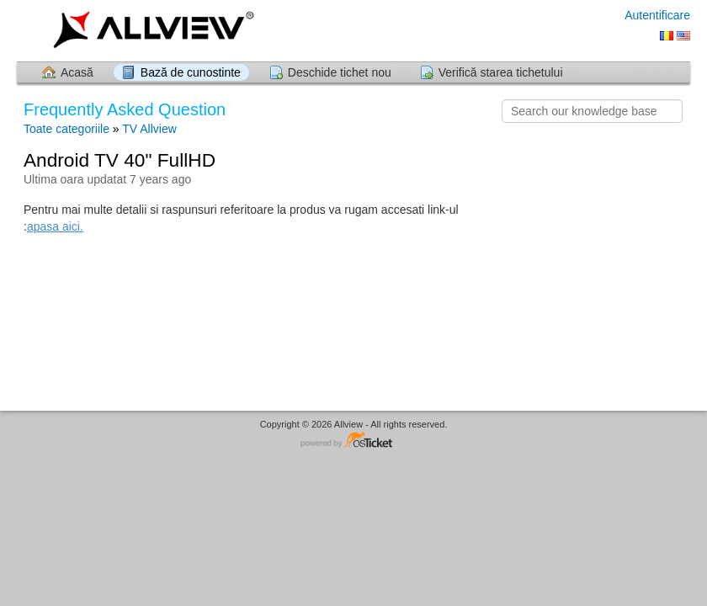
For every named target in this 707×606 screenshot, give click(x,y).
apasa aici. (55, 226)
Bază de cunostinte (191, 72)
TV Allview (149, 129)
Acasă (77, 72)
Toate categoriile (66, 129)
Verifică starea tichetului (501, 72)
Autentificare (657, 15)
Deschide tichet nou (339, 72)
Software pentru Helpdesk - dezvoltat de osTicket (353, 440)
